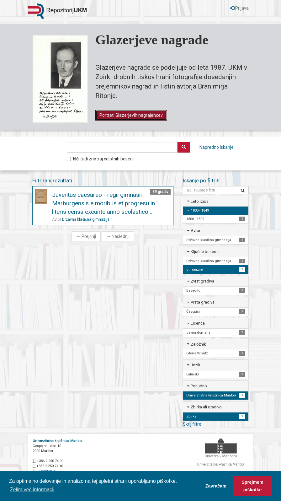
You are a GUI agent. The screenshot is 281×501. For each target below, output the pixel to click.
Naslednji (118, 236)
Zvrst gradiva (202, 281)
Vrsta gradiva (203, 302)
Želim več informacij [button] (32, 489)
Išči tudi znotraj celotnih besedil (101, 158)
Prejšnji (86, 236)
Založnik (198, 344)
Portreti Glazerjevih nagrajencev (131, 115)
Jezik (195, 365)
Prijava (239, 8)
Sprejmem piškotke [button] (252, 486)
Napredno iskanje (216, 147)
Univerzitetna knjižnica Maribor (57, 441)
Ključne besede (205, 251)
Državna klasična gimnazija (85, 219)
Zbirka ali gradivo (206, 407)
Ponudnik (199, 386)
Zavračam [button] (215, 485)
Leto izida (200, 201)
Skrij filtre (192, 424)
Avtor (195, 230)
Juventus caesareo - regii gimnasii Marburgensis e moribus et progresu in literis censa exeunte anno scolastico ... (103, 203)
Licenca (198, 323)
